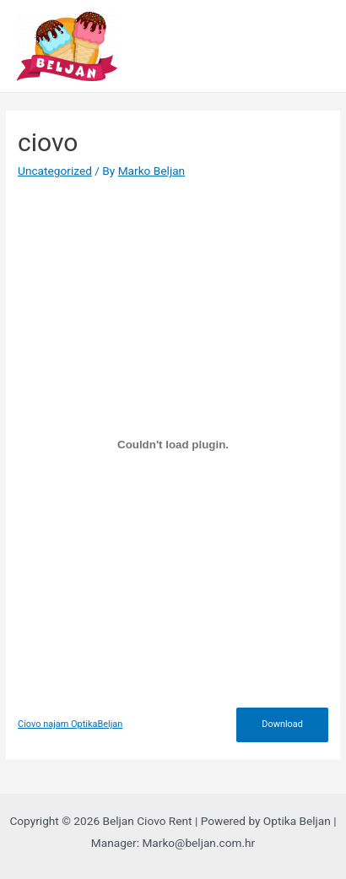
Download (282, 724)
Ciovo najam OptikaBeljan (70, 724)
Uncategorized (55, 170)
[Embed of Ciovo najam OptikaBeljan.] (173, 445)
